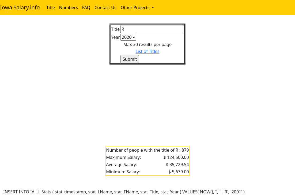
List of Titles (147, 51)
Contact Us (105, 7)
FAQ (86, 7)
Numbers (68, 7)
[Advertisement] (147, 102)
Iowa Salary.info (20, 7)
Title (50, 7)
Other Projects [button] (136, 7)
